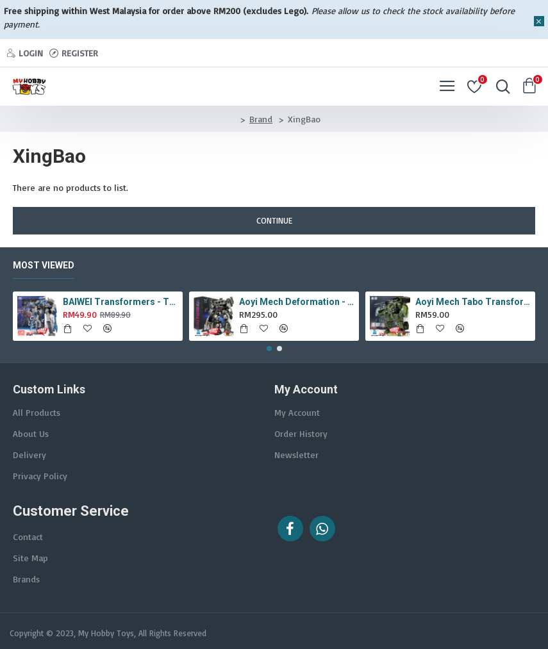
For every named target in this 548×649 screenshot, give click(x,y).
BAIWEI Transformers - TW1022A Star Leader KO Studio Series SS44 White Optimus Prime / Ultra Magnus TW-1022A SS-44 (120, 302)
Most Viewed (43, 265)
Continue (274, 220)
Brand (260, 118)
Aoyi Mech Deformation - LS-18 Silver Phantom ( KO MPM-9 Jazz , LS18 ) (296, 302)
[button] (269, 348)
